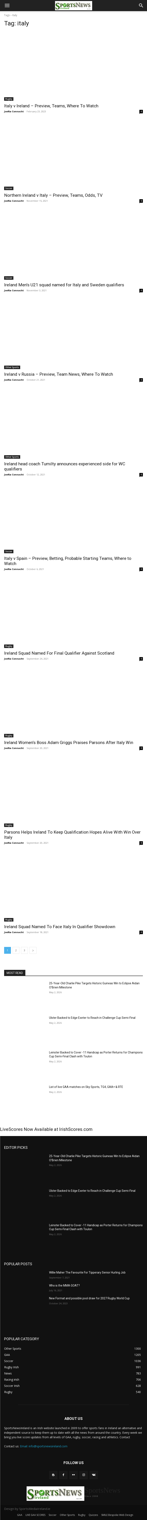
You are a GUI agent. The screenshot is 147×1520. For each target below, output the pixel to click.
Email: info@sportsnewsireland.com (43, 1446)
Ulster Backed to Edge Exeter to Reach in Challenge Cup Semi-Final (92, 1017)
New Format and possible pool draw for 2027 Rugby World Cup (89, 1298)
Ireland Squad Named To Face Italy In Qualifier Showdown (59, 926)
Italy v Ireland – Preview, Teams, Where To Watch (51, 105)
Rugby (8, 98)
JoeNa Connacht (14, 111)
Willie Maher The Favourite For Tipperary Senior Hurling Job (87, 1272)
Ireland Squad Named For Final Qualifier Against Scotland (59, 653)
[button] (7, 5)
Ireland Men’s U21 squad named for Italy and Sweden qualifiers (64, 284)
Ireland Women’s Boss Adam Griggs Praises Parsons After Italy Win (68, 742)
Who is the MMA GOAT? (64, 1285)
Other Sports (12, 367)
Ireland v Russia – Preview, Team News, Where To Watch (58, 374)
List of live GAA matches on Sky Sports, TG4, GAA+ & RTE (86, 1087)
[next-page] (32, 950)
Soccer (8, 188)
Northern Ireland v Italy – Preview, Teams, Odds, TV (53, 195)
